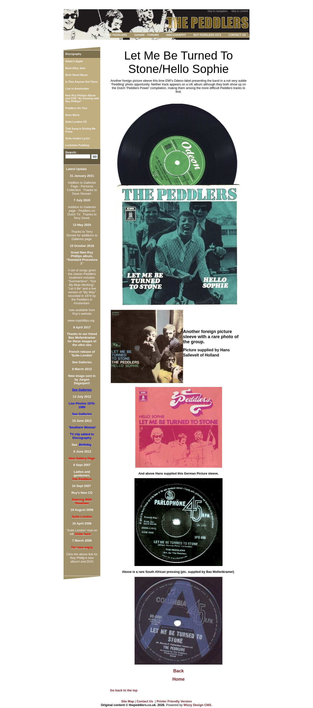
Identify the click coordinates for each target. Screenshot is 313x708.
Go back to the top (123, 690)
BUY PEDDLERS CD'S (207, 34)
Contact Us (145, 701)
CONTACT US (237, 34)
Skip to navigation (217, 11)
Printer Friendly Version (174, 701)
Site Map (127, 701)
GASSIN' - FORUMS (146, 34)
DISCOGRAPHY (176, 34)
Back (178, 670)
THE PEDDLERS (116, 34)
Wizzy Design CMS (197, 705)
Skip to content (239, 11)
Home (178, 679)
